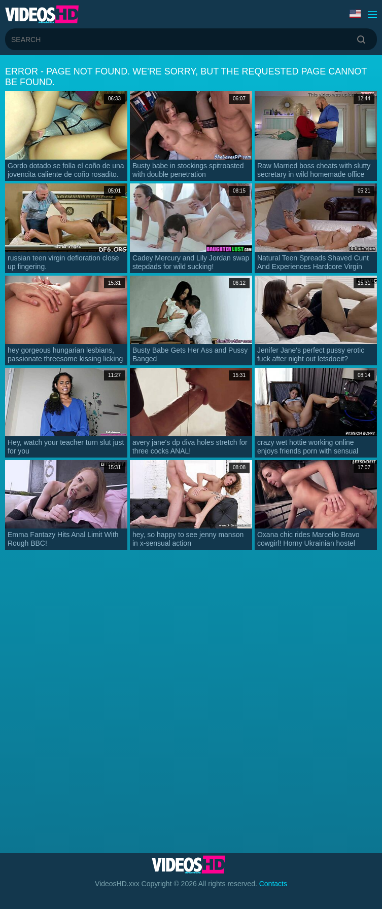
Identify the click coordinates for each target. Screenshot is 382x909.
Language (355, 14)
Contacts (273, 884)
